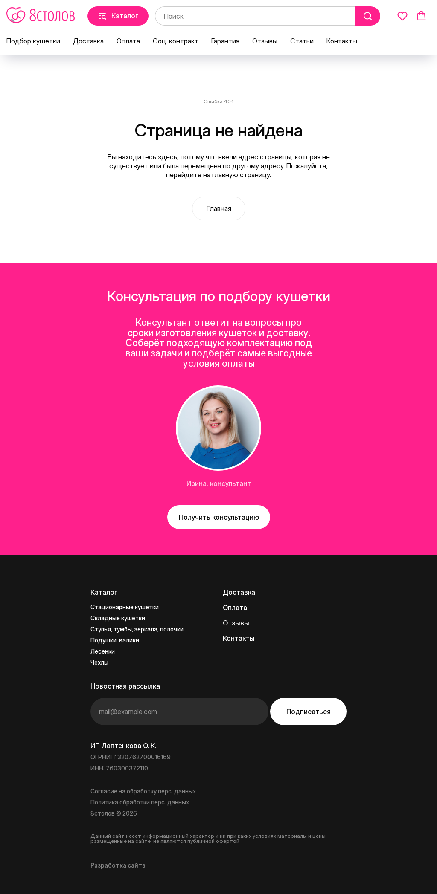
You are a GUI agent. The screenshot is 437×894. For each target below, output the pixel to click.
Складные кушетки (117, 618)
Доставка (88, 41)
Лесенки (102, 651)
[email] (179, 711)
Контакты (341, 41)
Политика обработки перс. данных (139, 802)
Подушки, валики (114, 640)
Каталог (103, 592)
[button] (402, 16)
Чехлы (99, 662)
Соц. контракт (175, 41)
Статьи (302, 41)
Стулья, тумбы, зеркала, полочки (137, 629)
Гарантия (225, 41)
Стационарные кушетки (124, 606)
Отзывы (264, 41)
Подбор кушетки (33, 41)
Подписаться (308, 711)
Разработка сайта (118, 865)
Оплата (128, 41)
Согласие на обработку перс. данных (143, 791)
